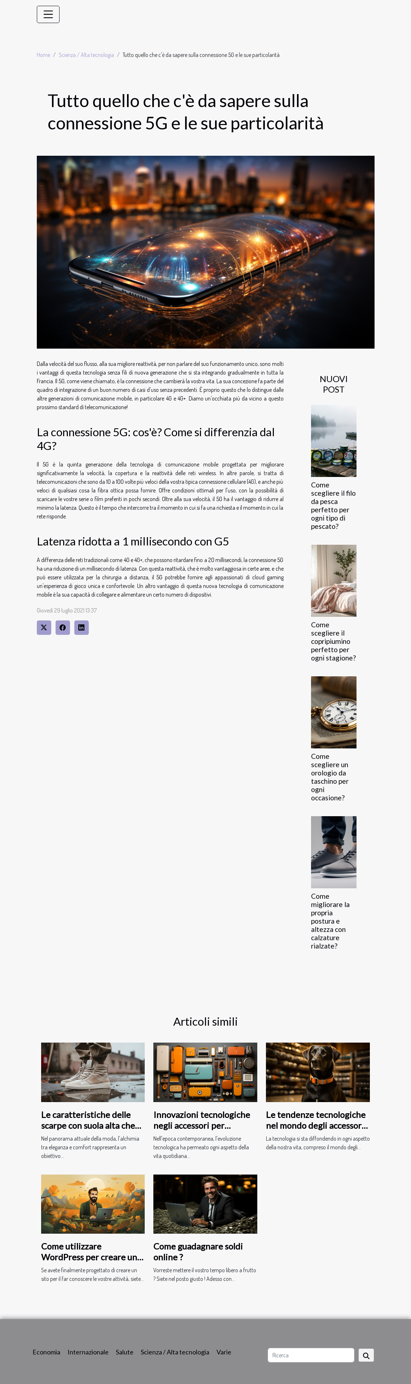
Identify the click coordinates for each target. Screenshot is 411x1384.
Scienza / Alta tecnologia (86, 54)
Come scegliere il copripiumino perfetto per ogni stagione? (333, 641)
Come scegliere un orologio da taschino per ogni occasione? (330, 777)
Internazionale (88, 1352)
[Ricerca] (311, 1355)
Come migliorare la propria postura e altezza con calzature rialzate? (330, 921)
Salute (125, 1352)
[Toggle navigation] (48, 14)
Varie (224, 1352)
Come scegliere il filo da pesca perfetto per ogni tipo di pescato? (333, 505)
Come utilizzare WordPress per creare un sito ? (89, 1257)
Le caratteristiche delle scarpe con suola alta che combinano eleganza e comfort (88, 1131)
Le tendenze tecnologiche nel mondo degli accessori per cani (316, 1125)
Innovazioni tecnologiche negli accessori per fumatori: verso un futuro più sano (202, 1131)
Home (43, 54)
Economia (46, 1352)
